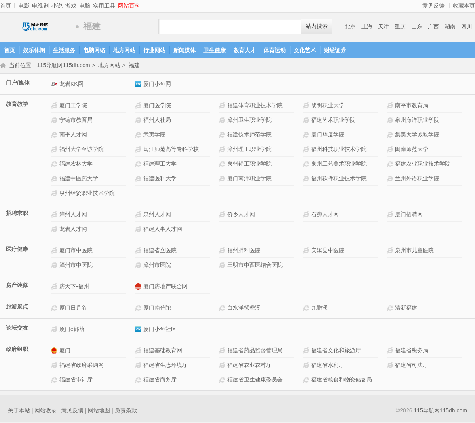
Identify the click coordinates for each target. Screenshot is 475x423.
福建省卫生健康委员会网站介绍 (223, 380)
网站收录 (45, 411)
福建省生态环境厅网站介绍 (139, 366)
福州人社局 (157, 120)
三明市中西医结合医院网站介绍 (223, 266)
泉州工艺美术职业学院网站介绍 (307, 165)
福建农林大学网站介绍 (55, 165)
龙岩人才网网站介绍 (55, 230)
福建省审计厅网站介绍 (55, 380)
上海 (366, 26)
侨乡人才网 (241, 215)
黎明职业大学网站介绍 (307, 106)
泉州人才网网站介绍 (139, 215)
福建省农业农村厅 (249, 366)
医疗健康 (17, 250)
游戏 (70, 5)
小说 (57, 5)
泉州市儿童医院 (414, 251)
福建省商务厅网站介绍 (139, 380)
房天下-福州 (74, 287)
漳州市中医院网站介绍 (55, 266)
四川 (466, 26)
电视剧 (40, 5)
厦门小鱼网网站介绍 (139, 85)
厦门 (64, 351)
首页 (5, 5)
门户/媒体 (18, 83)
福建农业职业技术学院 (422, 164)
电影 (23, 5)
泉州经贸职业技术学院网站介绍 (55, 194)
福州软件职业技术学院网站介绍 (307, 179)
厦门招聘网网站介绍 (391, 215)
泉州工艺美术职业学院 (339, 164)
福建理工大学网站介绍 (139, 165)
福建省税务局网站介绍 (391, 351)
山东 (416, 26)
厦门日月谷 (73, 308)
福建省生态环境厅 (165, 366)
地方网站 (124, 50)
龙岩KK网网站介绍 (55, 85)
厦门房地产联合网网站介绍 (139, 287)
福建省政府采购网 (81, 366)
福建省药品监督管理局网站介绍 (223, 351)
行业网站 (154, 50)
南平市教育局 (411, 106)
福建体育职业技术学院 (255, 106)
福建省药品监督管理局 (255, 351)
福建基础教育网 (162, 351)
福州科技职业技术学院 (339, 150)
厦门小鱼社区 (160, 330)
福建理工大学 (160, 164)
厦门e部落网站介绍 (55, 330)
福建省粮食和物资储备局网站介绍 (307, 380)
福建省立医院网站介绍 (139, 251)
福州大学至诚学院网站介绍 (55, 150)
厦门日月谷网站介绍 (55, 308)
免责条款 (126, 411)
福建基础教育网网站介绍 (139, 351)
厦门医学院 (157, 106)
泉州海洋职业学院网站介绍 (391, 121)
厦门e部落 (72, 330)
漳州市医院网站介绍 (139, 266)
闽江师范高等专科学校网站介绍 (139, 150)
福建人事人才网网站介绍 (139, 230)
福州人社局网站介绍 (139, 121)
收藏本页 (464, 5)
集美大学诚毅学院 (417, 135)
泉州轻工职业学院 (249, 164)
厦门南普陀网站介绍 (139, 308)
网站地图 (99, 411)
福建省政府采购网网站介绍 (55, 366)
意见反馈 (433, 5)
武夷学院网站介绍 (139, 135)
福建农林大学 (76, 164)
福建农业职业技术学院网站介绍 (391, 165)
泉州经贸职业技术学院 (87, 194)
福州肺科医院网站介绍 (223, 251)
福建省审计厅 (76, 380)
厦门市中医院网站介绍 (55, 251)
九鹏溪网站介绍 (307, 308)
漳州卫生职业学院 (249, 120)
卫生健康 (214, 50)
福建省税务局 (411, 351)
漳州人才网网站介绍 (55, 215)
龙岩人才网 (73, 230)
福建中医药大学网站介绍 (55, 179)
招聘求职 (17, 214)
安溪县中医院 (327, 251)
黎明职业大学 (327, 106)
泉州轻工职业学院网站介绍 (223, 165)
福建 (134, 66)
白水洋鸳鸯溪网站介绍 (223, 308)
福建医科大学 (160, 179)
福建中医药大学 (78, 179)
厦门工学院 (73, 106)
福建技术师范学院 (249, 135)
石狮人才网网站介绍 (307, 215)
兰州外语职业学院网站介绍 (391, 179)
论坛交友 (17, 328)
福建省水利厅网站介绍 (307, 366)
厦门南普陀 (157, 308)
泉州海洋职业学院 (417, 120)
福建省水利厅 (327, 366)
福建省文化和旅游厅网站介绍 (307, 351)
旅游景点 (17, 307)
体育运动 (275, 50)
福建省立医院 (160, 251)
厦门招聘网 (409, 215)
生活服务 (64, 50)
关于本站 (19, 411)
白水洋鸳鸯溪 (243, 308)
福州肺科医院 (243, 251)
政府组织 (17, 350)
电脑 (84, 5)
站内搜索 (317, 26)
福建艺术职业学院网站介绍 (307, 121)
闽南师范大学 (411, 150)
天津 (383, 26)
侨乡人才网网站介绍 (223, 215)
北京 (350, 26)
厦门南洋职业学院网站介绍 (223, 179)
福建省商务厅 (160, 380)
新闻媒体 (184, 50)
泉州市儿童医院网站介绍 (391, 251)
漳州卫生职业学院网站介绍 (223, 121)
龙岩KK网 (71, 84)
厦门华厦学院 (327, 135)
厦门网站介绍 (55, 351)
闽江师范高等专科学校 (171, 150)
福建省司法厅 (411, 366)
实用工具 (104, 5)
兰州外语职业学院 (417, 179)
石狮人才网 (325, 215)
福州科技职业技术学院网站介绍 (307, 150)
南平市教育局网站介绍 (391, 106)
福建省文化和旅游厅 (336, 351)
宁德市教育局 (76, 120)
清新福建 (406, 308)
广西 (433, 26)
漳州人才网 (73, 215)
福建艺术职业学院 (333, 120)
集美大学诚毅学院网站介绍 (391, 135)
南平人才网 (73, 135)
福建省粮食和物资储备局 (341, 380)
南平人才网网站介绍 (55, 135)
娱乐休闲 (34, 50)
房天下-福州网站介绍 (55, 287)
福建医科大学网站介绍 (139, 179)
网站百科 (129, 5)
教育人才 (245, 50)
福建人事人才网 (162, 230)
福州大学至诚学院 (81, 150)
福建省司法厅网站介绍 (391, 366)
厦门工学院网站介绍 (55, 106)
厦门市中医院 (76, 251)
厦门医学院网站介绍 (139, 106)
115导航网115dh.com (35, 27)
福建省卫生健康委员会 (255, 380)
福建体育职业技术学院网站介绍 (223, 106)
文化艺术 (305, 50)
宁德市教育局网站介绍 (55, 121)
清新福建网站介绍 (391, 308)
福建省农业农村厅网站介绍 (223, 366)
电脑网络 (94, 50)
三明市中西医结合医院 (255, 265)
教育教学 (17, 105)
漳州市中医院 (76, 265)
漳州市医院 (157, 265)
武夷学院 (154, 135)
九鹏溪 (319, 308)
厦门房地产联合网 (165, 287)
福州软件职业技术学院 (339, 179)
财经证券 (335, 50)
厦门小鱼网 (157, 84)
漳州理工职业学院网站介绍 (223, 150)
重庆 (400, 26)
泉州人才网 (157, 215)
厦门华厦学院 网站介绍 (307, 135)
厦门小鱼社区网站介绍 (139, 330)
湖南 (450, 26)
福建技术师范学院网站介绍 (223, 135)
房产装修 (17, 286)
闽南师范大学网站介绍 (391, 150)
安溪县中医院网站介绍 (307, 251)
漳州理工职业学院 (249, 150)
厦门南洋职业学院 (249, 179)
